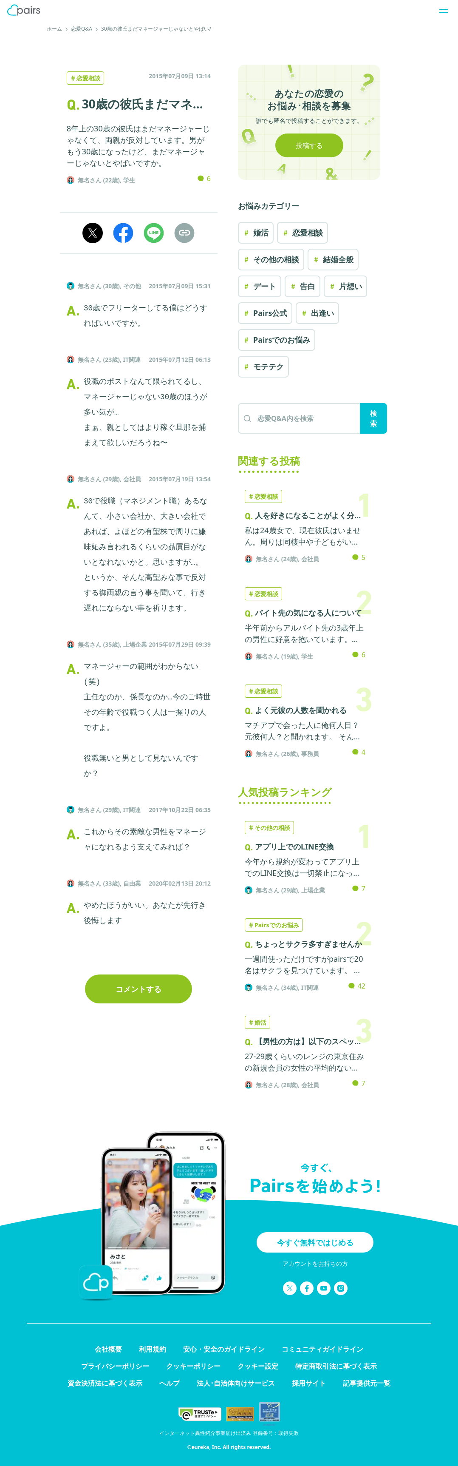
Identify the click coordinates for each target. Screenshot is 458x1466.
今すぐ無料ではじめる (315, 1242)
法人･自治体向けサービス (236, 1383)
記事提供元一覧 (366, 1383)
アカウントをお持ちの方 (315, 1263)
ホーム (54, 28)
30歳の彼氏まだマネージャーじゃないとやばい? (156, 28)
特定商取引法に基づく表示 (336, 1366)
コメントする (138, 989)
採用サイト (309, 1383)
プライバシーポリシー (115, 1366)
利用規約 (152, 1349)
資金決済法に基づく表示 (105, 1383)
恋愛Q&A (81, 28)
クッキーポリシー (193, 1366)
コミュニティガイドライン (322, 1349)
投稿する (309, 145)
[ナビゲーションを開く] (441, 10)
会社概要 (108, 1349)
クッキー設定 (257, 1366)
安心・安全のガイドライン (224, 1349)
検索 (373, 418)
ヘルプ (169, 1383)
